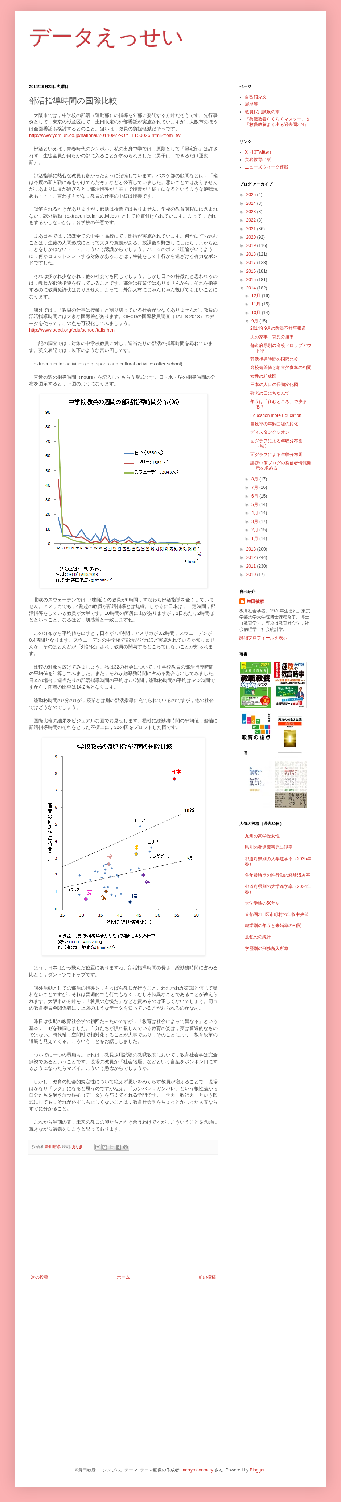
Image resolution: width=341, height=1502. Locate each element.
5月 (255, 504)
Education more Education (275, 415)
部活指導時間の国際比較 (274, 359)
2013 (251, 549)
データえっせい (106, 37)
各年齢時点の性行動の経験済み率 (277, 875)
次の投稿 (39, 1277)
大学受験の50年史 (262, 903)
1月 (255, 538)
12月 (256, 295)
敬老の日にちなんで (269, 393)
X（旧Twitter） (259, 152)
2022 (251, 220)
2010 (251, 574)
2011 (251, 566)
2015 (251, 279)
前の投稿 (207, 1277)
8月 (255, 479)
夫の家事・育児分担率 (272, 337)
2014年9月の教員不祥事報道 (278, 328)
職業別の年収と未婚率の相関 (273, 925)
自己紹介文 (256, 97)
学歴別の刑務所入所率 (266, 948)
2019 (251, 245)
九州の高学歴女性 (262, 836)
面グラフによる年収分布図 (276, 454)
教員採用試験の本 (262, 111)
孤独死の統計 (258, 936)
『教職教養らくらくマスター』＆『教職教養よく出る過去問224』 (277, 122)
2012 (251, 557)
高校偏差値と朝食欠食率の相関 (280, 367)
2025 (251, 194)
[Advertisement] (123, 1215)
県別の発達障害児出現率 (269, 847)
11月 (256, 304)
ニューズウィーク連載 (266, 167)
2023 (251, 211)
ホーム (123, 1277)
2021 (251, 228)
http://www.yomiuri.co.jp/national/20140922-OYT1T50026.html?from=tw (104, 135)
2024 (251, 203)
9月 (255, 321)
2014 (251, 288)
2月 (255, 529)
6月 (255, 496)
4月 (255, 512)
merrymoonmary (197, 1470)
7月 (255, 487)
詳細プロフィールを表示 (263, 637)
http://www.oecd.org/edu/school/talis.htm (72, 330)
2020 (251, 237)
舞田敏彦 (255, 601)
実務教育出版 (258, 159)
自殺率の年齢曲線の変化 (274, 423)
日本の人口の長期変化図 (274, 384)
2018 (251, 254)
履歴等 (251, 104)
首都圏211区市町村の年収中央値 (277, 914)
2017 (251, 262)
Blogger (257, 1470)
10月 (256, 312)
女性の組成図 (263, 376)
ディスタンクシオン (269, 432)
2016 (251, 271)
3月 (255, 521)
